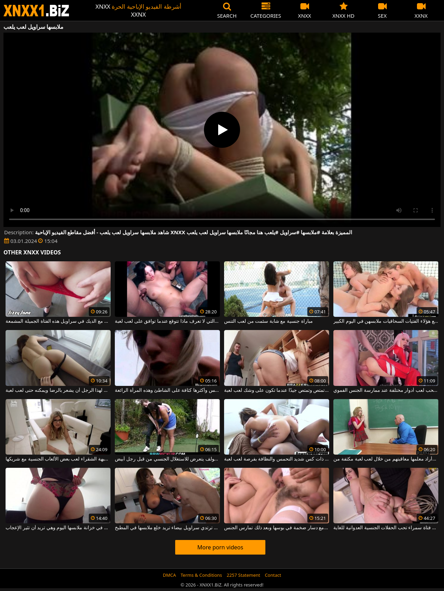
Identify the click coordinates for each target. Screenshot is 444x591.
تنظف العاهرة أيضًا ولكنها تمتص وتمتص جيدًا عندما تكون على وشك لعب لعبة (276, 390)
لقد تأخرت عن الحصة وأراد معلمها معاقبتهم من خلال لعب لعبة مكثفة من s (385, 459)
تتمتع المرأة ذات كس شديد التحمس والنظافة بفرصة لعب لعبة (276, 459)
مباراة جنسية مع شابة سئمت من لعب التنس (268, 321)
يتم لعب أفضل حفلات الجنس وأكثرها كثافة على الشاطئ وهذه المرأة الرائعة (167, 390)
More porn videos (220, 547)
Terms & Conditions (201, 575)
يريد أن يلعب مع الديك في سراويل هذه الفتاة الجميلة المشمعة (58, 321)
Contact (273, 575)
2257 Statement (243, 575)
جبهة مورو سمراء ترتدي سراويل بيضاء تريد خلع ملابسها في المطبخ (167, 528)
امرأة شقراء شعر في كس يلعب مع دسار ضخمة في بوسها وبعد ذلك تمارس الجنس (276, 528)
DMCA (169, 575)
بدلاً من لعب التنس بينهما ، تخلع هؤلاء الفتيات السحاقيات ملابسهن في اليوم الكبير (385, 321)
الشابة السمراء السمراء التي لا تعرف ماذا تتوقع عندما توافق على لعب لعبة (167, 321)
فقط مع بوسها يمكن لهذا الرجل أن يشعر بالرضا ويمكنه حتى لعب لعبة (58, 390)
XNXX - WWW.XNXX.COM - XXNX (36, 11)
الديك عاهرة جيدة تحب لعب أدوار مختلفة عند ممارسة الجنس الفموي (385, 390)
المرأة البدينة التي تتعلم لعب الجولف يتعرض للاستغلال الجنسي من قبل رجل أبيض (167, 459)
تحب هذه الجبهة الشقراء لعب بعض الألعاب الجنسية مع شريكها (58, 459)
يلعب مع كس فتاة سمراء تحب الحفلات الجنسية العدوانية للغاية (385, 528)
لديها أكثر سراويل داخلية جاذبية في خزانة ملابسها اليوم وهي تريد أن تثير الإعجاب (58, 528)
